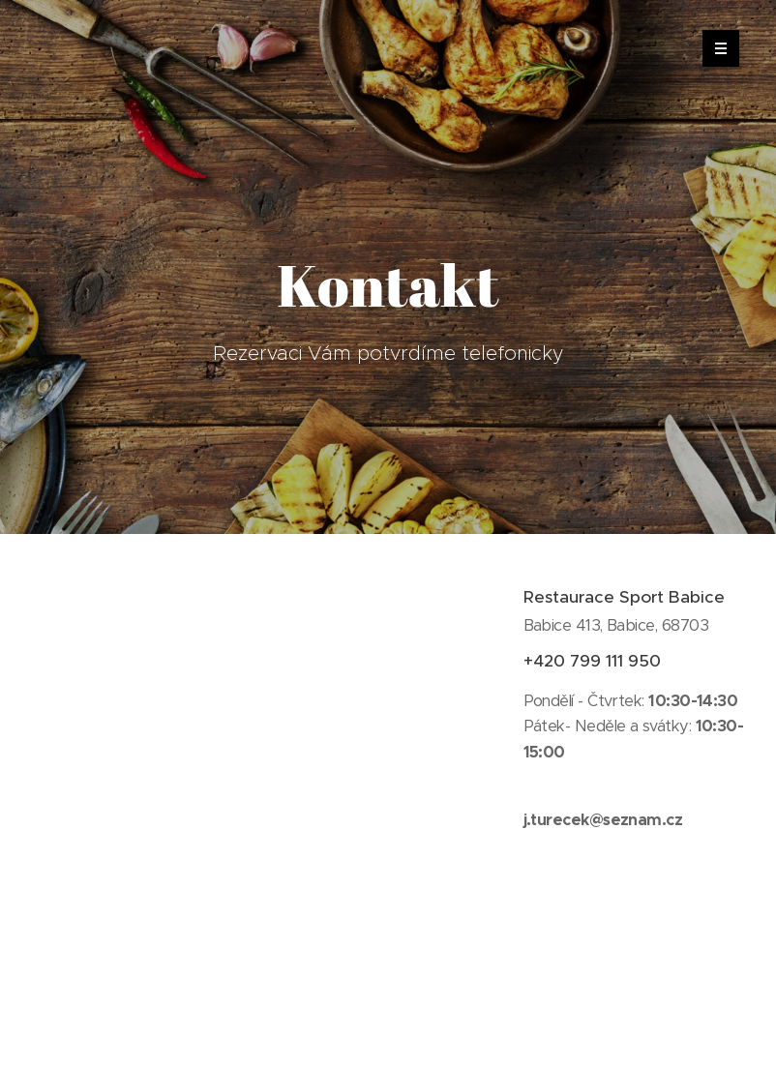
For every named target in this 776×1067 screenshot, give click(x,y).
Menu (714, 48)
